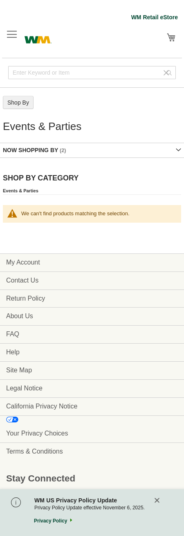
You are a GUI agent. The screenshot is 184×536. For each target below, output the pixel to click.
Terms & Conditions (34, 451)
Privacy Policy (50, 521)
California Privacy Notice (41, 406)
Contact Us (22, 280)
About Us (19, 315)
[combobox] (92, 72)
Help (13, 352)
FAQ (12, 334)
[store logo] (38, 38)
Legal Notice (24, 388)
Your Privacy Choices (37, 433)
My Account (23, 262)
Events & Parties (20, 190)
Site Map (19, 370)
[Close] (157, 501)
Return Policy (25, 298)
